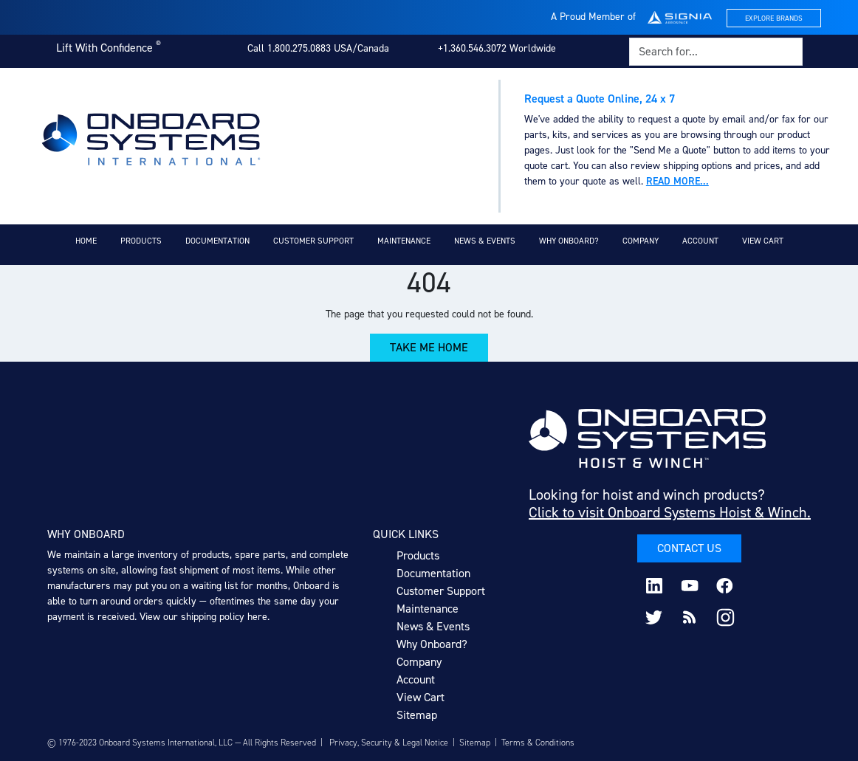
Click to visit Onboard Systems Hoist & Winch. (670, 512)
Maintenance (403, 241)
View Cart (762, 241)
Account (700, 241)
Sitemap (417, 715)
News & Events (484, 241)
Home (86, 241)
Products (141, 241)
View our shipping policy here (203, 617)
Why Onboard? (569, 241)
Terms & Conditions (537, 742)
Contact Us (689, 548)
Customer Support (313, 241)
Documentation (217, 241)
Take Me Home (429, 347)
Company (640, 241)
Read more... (677, 181)
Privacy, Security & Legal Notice (388, 742)
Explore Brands (774, 18)
